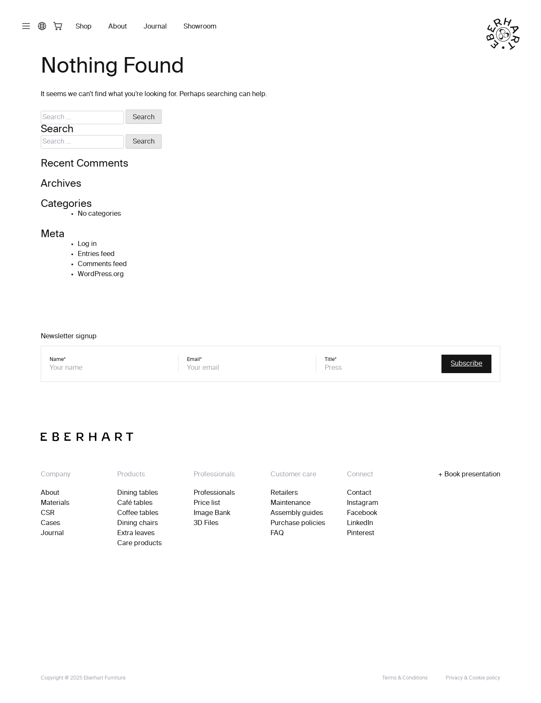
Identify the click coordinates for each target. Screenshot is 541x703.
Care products (139, 543)
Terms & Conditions (405, 678)
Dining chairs (137, 523)
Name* (58, 359)
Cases (50, 523)
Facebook (362, 513)
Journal (155, 27)
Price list (207, 503)
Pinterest (360, 533)
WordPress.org (101, 274)
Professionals (214, 493)
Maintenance (290, 503)
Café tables (134, 503)
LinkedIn (360, 523)
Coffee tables (137, 513)
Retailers (284, 493)
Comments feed (102, 264)
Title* (330, 359)
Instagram (362, 503)
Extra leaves (136, 533)
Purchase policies (297, 523)
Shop (84, 27)
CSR (48, 513)
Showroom (200, 27)
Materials (55, 503)
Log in (87, 244)
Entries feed (96, 254)
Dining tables (137, 493)
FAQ (277, 533)
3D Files (206, 523)
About (117, 27)
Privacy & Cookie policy (473, 678)
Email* (194, 359)
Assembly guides (296, 513)
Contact (359, 493)
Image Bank (212, 513)
